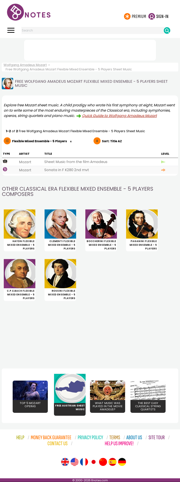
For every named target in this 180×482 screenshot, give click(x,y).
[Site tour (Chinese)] (103, 462)
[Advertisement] (90, 49)
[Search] (167, 30)
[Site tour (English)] (65, 462)
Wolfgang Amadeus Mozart (25, 65)
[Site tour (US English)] (74, 462)
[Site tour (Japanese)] (93, 462)
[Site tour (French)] (84, 462)
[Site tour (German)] (122, 462)
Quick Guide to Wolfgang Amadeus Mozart (119, 115)
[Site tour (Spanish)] (112, 462)
